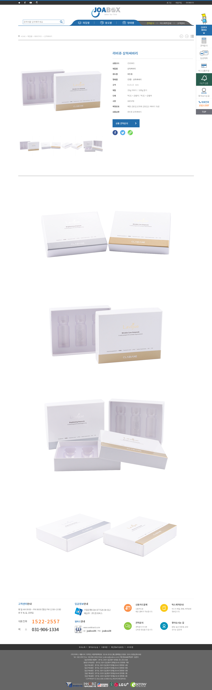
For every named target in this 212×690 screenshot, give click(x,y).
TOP (204, 111)
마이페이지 (190, 2)
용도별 (106, 22)
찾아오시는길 (93, 647)
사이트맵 (130, 647)
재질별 (83, 22)
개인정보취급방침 (117, 647)
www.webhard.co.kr (91, 627)
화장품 (130, 74)
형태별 (128, 22)
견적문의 (150, 23)
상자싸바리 (131, 68)
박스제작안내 (165, 23)
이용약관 (104, 647)
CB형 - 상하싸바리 (134, 79)
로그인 (169, 2)
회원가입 (179, 2)
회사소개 (82, 647)
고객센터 (181, 23)
